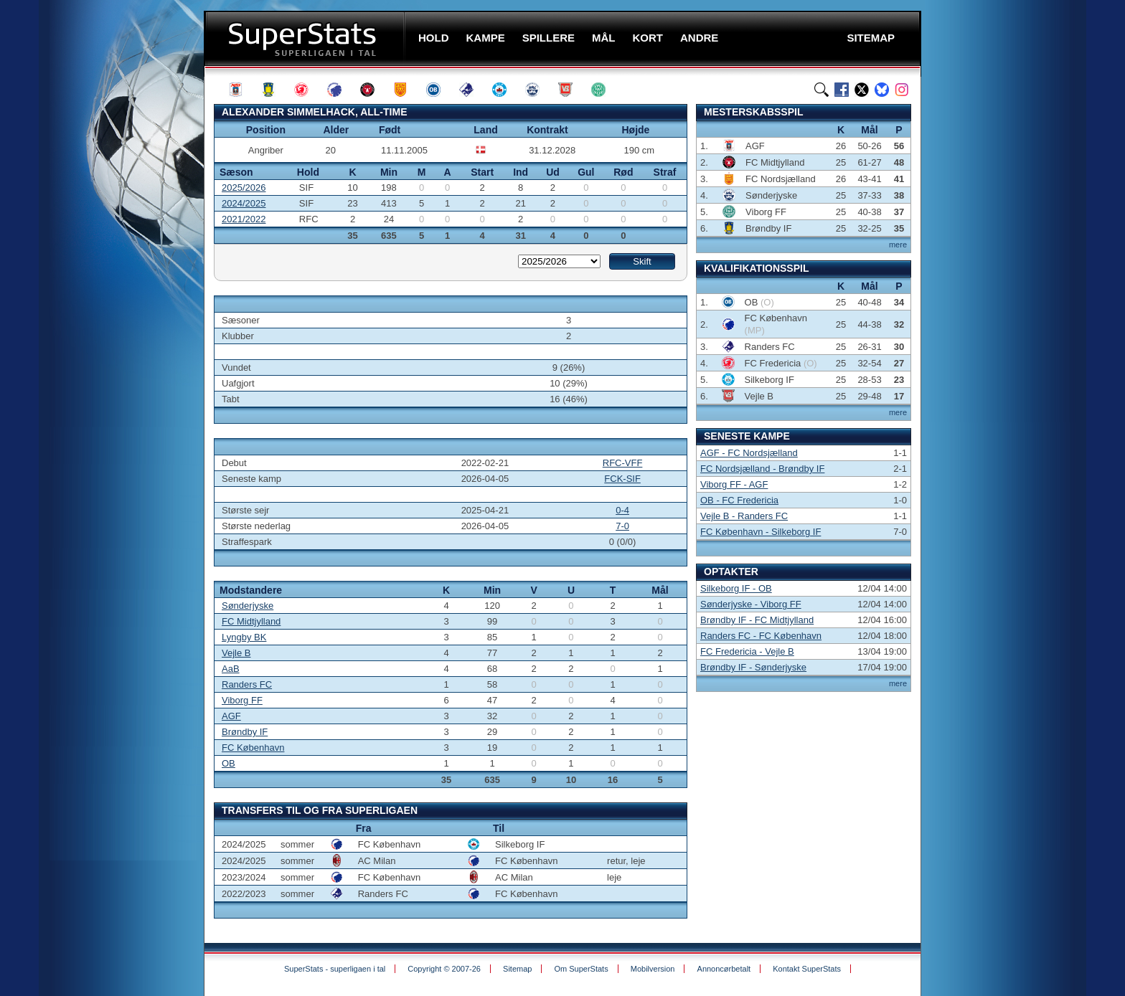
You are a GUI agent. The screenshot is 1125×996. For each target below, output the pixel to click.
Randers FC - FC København (761, 635)
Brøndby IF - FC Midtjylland (757, 620)
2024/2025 (243, 203)
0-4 (622, 510)
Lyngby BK (244, 637)
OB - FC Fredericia (739, 500)
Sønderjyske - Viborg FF (750, 604)
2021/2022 (243, 219)
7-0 (622, 526)
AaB (231, 668)
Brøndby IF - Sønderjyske (753, 667)
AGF (231, 716)
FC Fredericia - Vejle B (747, 651)
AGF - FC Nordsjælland (749, 452)
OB (228, 763)
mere (898, 244)
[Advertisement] (117, 283)
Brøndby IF (245, 731)
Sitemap (517, 968)
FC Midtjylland (251, 621)
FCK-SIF (622, 478)
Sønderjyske (247, 605)
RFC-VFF (623, 462)
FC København (253, 747)
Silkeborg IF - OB (736, 588)
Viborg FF (242, 700)
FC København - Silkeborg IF (760, 531)
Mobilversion (653, 968)
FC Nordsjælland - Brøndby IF (762, 468)
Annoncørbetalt (724, 968)
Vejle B (236, 653)
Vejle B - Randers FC (744, 516)
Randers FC (247, 684)
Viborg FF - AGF (734, 484)
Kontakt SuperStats (807, 968)
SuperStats (306, 38)
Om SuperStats (581, 968)
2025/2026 (243, 187)
